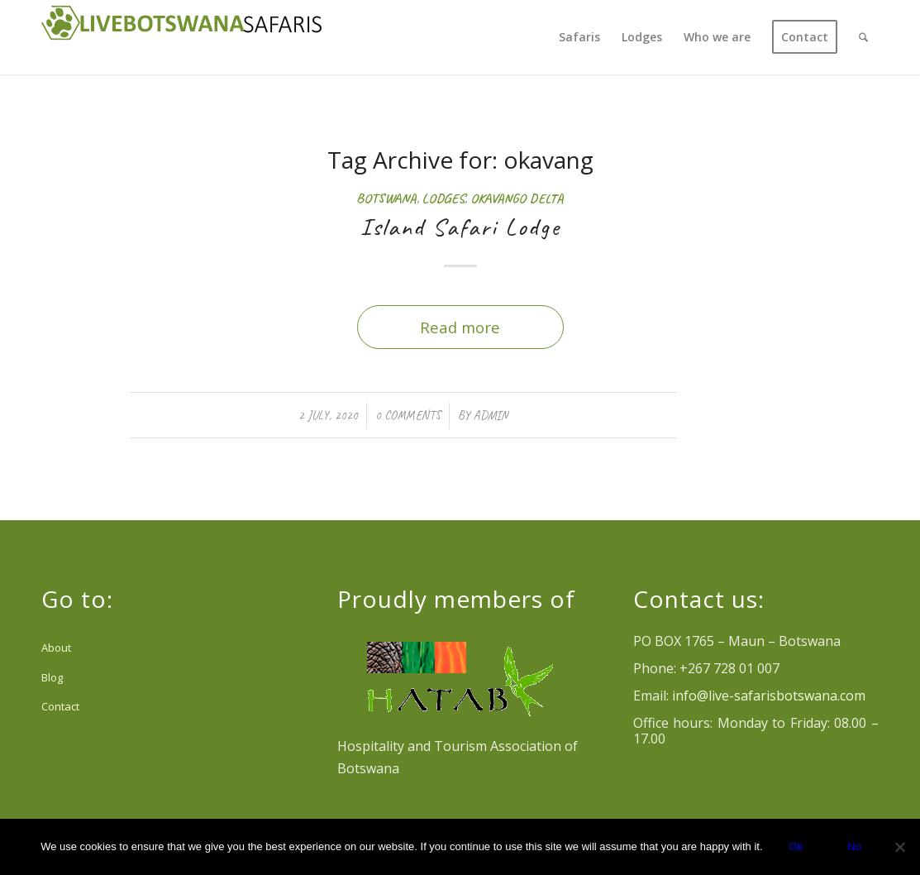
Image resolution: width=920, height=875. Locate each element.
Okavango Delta (517, 198)
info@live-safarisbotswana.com (768, 695)
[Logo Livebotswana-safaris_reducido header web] (181, 37)
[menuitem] (579, 37)
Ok (796, 846)
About (56, 647)
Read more (460, 327)
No (854, 846)
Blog (52, 677)
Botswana (386, 198)
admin (491, 415)
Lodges (443, 198)
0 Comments (408, 415)
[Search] (863, 37)
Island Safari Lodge (460, 226)
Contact (60, 706)
